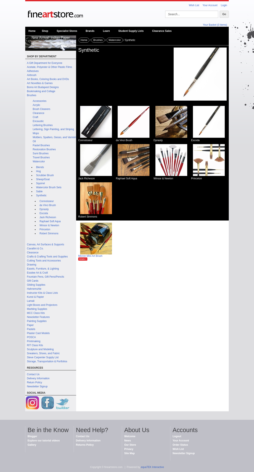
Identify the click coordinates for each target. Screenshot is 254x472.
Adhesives (33, 71)
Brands (90, 31)
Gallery (32, 444)
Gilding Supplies (36, 284)
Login (224, 5)
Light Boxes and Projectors (42, 304)
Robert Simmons (48, 233)
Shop (45, 31)
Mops (36, 133)
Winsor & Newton (49, 225)
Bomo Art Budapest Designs (43, 87)
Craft (35, 117)
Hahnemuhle (34, 288)
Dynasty (44, 209)
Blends (40, 167)
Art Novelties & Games (40, 83)
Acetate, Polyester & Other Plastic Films (49, 67)
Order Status (180, 444)
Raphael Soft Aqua (50, 221)
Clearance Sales (162, 31)
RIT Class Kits (35, 345)
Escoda (43, 213)
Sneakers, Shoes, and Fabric (43, 353)
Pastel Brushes (41, 145)
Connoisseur (46, 201)
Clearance (38, 113)
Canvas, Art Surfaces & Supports (45, 244)
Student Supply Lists (131, 31)
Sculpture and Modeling (40, 349)
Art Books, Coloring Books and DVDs (48, 79)
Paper (30, 325)
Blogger (32, 436)
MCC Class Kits (36, 313)
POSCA (31, 337)
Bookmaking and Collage (41, 91)
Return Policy (34, 382)
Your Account (209, 5)
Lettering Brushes (43, 125)
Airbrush (31, 75)
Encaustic (38, 121)
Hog (38, 171)
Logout (177, 436)
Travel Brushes (41, 157)
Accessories (39, 101)
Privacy (128, 449)
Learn (106, 31)
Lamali (30, 300)
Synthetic (41, 195)
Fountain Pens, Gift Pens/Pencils (45, 276)
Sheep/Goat (43, 179)
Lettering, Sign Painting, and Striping (53, 129)
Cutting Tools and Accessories (44, 260)
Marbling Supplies (37, 309)
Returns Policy (85, 444)
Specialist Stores (67, 31)
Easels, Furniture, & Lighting (43, 268)
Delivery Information (38, 378)
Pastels (31, 329)
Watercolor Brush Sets (48, 187)
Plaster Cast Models (38, 333)
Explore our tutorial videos (44, 440)
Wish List (194, 5)
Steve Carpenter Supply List (43, 357)
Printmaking (33, 341)
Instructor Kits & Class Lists (42, 292)
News (127, 440)
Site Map (129, 453)
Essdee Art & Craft (37, 272)
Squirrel (40, 183)
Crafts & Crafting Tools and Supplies (47, 256)
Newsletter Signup (37, 386)
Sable (39, 191)
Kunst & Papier (35, 296)
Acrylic (36, 105)
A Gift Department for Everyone (44, 63)
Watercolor (39, 161)
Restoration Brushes (44, 149)
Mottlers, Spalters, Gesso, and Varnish (54, 137)
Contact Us (33, 374)
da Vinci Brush (47, 205)
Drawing (31, 264)
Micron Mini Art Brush (90, 255)
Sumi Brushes (41, 153)
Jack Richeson (47, 217)
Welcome (129, 436)
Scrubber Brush (45, 175)
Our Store (130, 444)
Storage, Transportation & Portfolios (47, 361)
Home (31, 31)
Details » (82, 259)
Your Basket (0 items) (215, 24)
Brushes (31, 95)
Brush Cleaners (41, 109)
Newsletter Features (38, 317)
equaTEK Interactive (152, 467)
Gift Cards (32, 280)
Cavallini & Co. (35, 248)
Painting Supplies (37, 321)
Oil (34, 141)
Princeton (44, 229)
